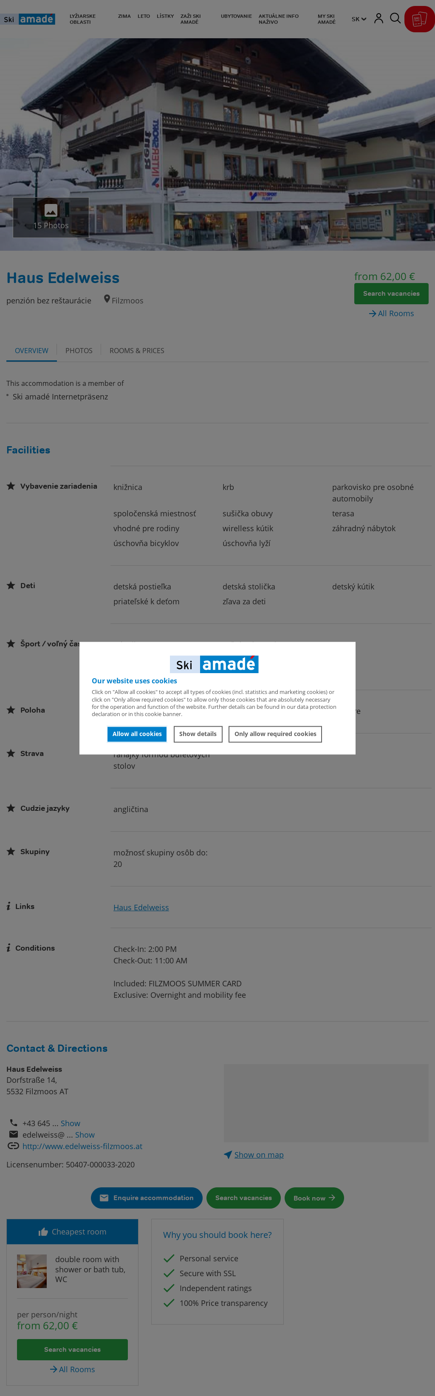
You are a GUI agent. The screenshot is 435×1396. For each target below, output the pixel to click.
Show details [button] (198, 734)
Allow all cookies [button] (137, 734)
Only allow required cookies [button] (275, 734)
